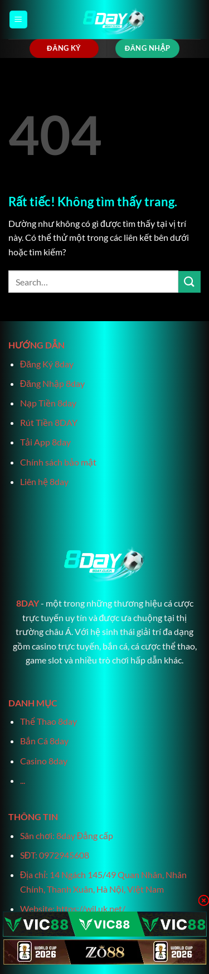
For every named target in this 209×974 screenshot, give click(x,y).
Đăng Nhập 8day (52, 383)
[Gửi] (189, 282)
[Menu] (18, 20)
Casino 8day (43, 760)
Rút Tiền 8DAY (48, 422)
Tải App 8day (45, 442)
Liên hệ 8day (44, 481)
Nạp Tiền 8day (48, 403)
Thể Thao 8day (48, 721)
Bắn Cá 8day (44, 740)
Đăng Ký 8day (47, 363)
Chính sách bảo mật (58, 462)
